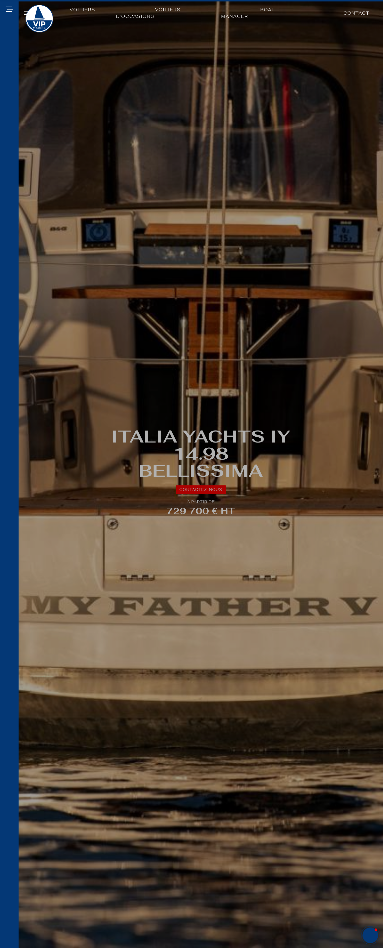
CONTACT (356, 13)
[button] (26, 13)
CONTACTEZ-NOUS (200, 489)
